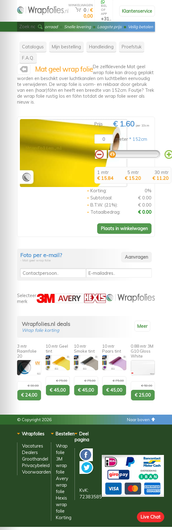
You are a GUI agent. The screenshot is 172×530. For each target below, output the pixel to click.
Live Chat (151, 517)
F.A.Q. (28, 58)
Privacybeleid (36, 465)
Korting (63, 517)
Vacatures (32, 446)
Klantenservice (137, 11)
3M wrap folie (61, 465)
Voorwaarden (36, 472)
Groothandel (35, 459)
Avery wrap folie (62, 484)
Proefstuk (132, 47)
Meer (142, 326)
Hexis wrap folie (61, 504)
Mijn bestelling (66, 47)
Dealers (30, 452)
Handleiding (101, 47)
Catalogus (33, 47)
